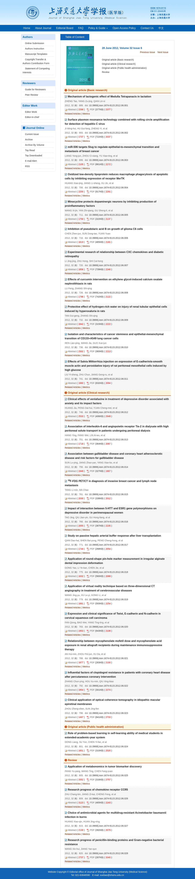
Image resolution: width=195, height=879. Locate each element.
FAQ (80, 28)
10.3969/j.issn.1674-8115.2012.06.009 (108, 320)
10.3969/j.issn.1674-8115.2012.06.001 (108, 105)
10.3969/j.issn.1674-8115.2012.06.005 (108, 215)
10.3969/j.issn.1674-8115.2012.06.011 (108, 379)
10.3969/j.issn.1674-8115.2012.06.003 (108, 160)
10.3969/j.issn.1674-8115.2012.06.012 (108, 412)
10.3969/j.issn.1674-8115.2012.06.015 (108, 494)
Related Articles (73, 113)
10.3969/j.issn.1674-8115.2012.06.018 (108, 572)
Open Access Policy (124, 28)
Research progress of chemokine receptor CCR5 (98, 789)
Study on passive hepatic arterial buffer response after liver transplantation (114, 535)
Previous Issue (147, 52)
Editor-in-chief (31, 117)
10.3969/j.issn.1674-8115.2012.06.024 (108, 746)
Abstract (72, 109)
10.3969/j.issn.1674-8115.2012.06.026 (108, 798)
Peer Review (30, 95)
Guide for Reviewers (34, 89)
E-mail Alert (30, 161)
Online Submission (33, 43)
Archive (28, 139)
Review (105, 72)
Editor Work (30, 112)
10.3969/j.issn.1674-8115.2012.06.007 (108, 265)
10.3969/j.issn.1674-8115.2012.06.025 (108, 775)
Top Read (29, 150)
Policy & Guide (98, 28)
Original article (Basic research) (118, 59)
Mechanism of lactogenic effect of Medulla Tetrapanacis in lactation (109, 96)
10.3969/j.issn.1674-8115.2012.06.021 (108, 658)
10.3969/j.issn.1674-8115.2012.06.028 (108, 853)
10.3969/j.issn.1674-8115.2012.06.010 (108, 347)
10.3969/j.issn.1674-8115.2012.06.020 (108, 626)
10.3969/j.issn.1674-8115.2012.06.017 (108, 544)
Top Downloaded (32, 155)
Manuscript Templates (35, 54)
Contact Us (147, 28)
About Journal (43, 28)
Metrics (86, 113)
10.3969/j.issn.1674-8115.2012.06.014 (108, 467)
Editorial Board (64, 28)
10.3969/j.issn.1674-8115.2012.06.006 (108, 238)
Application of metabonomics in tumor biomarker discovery (105, 766)
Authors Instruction (33, 48)
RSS (26, 166)
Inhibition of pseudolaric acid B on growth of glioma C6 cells (105, 229)
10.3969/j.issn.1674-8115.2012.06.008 (108, 292)
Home (26, 28)
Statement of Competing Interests (36, 70)
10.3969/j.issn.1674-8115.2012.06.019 (108, 599)
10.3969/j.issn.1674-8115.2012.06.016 (108, 521)
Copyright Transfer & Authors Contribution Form (36, 61)
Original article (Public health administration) (124, 68)
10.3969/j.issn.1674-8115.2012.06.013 (108, 439)
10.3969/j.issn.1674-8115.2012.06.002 (108, 132)
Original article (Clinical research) (119, 64)
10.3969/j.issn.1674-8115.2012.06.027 (108, 826)
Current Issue (31, 134)
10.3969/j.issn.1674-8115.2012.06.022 (108, 685)
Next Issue (162, 52)
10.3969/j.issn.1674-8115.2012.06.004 (108, 187)
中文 (161, 28)
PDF (92, 109)
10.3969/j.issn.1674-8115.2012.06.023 (108, 713)
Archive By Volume (33, 145)
